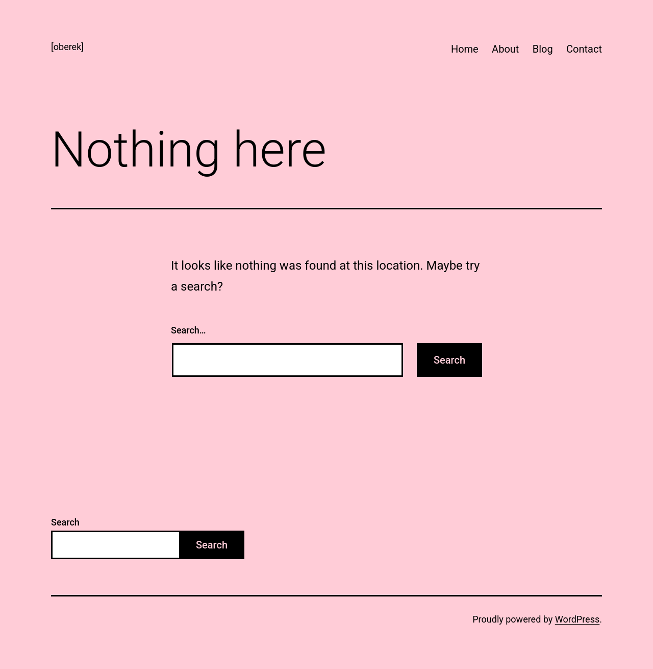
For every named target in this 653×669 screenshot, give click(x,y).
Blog (543, 49)
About (505, 49)
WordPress (577, 619)
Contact (584, 49)
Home (465, 49)
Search (65, 522)
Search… (188, 330)
